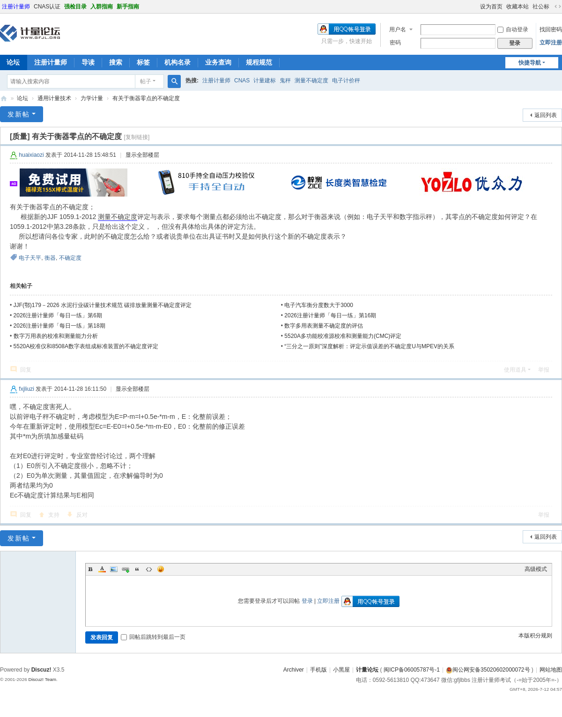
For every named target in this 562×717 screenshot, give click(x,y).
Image (113, 569)
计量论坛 (3, 98)
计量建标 (264, 80)
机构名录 (177, 62)
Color (102, 569)
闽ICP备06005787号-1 (412, 669)
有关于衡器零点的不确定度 (146, 98)
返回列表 (545, 115)
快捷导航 (529, 62)
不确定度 (70, 258)
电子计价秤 (346, 80)
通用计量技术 (54, 98)
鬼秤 (285, 80)
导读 (88, 62)
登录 (307, 601)
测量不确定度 (311, 80)
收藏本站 (517, 6)
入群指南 (101, 6)
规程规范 (259, 62)
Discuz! (41, 669)
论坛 (22, 98)
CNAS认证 (47, 6)
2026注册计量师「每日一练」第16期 (330, 315)
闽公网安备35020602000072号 (488, 669)
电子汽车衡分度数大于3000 (318, 305)
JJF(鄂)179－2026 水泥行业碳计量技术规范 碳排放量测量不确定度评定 (103, 305)
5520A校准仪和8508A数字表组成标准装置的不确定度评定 (86, 346)
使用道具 (515, 369)
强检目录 (75, 6)
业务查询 (218, 62)
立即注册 (551, 42)
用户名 (397, 29)
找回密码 (551, 29)
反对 (82, 515)
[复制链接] (137, 137)
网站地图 (551, 669)
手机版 (318, 669)
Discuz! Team (42, 679)
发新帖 (18, 114)
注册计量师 (16, 6)
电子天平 (30, 258)
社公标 (540, 6)
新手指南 (128, 6)
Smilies (160, 569)
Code (149, 569)
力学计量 (92, 98)
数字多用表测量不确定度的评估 (323, 325)
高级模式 (536, 569)
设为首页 (491, 6)
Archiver (293, 669)
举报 (543, 369)
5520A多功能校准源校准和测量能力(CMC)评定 (342, 336)
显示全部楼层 (142, 155)
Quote (137, 569)
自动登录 (512, 29)
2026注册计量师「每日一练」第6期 (58, 315)
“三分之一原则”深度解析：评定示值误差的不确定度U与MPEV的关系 (369, 346)
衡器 (50, 258)
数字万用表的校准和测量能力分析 (56, 336)
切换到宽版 (558, 6)
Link (125, 569)
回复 (25, 369)
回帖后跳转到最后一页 (153, 637)
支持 (53, 515)
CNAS (242, 80)
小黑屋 (341, 669)
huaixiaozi (31, 155)
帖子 (145, 81)
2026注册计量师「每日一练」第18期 (59, 325)
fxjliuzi (26, 389)
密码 (395, 42)
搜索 (115, 62)
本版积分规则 (535, 635)
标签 (143, 62)
